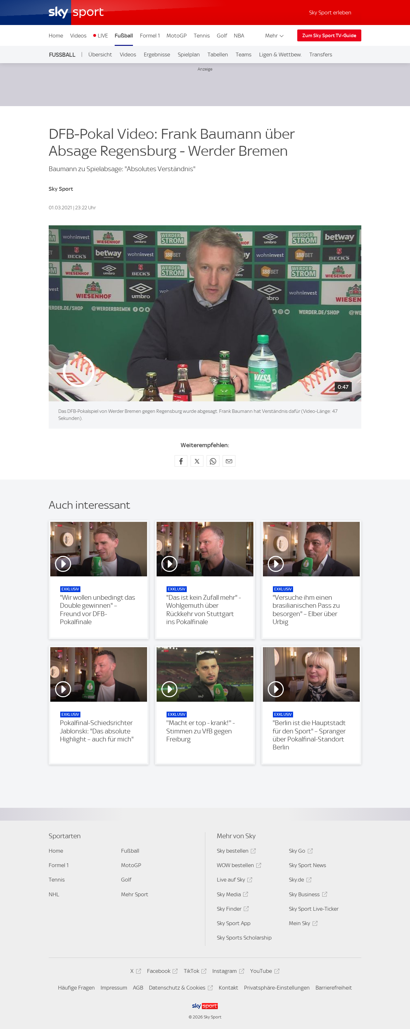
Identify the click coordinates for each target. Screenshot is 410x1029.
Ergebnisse (157, 54)
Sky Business (307, 895)
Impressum (114, 987)
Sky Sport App (233, 923)
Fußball (124, 35)
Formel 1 (150, 35)
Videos (78, 35)
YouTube (263, 972)
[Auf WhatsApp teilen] (213, 461)
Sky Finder (232, 910)
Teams (243, 54)
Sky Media (231, 895)
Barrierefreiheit (334, 987)
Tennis (202, 35)
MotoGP (177, 35)
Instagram (227, 972)
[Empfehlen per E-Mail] (229, 461)
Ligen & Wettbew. (280, 54)
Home (56, 35)
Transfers (320, 54)
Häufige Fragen (76, 987)
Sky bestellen (235, 852)
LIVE (103, 35)
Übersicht (100, 54)
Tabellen (218, 54)
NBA (239, 35)
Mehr (275, 35)
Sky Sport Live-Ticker (314, 909)
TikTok (194, 972)
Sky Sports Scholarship (244, 937)
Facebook (161, 972)
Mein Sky (302, 924)
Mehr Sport (134, 894)
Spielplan (189, 54)
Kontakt (228, 987)
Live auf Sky (233, 880)
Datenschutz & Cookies (180, 988)
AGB (138, 987)
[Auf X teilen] (197, 461)
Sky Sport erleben (330, 12)
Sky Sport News (307, 865)
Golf (222, 35)
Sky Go (300, 852)
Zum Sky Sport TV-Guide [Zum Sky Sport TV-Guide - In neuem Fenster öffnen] (329, 35)
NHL (54, 894)
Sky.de (299, 880)
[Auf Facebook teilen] (181, 461)
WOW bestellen (238, 866)
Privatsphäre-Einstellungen (277, 987)
